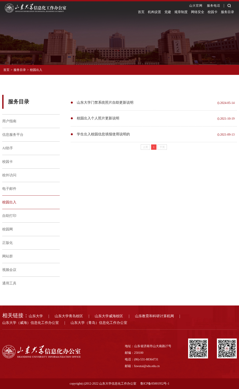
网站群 (7, 256)
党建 (167, 12)
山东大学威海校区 (109, 316)
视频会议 (9, 270)
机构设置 (154, 12)
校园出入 (36, 70)
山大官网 (195, 5)
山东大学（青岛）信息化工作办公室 (99, 323)
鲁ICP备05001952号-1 (154, 383)
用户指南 (9, 121)
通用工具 (9, 283)
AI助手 (7, 148)
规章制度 (181, 12)
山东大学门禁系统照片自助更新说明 (105, 103)
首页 (141, 12)
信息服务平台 (12, 134)
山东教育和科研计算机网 (154, 316)
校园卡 (213, 12)
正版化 (7, 243)
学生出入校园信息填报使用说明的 (103, 136)
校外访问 (9, 175)
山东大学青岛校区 (69, 316)
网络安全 (197, 12)
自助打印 (9, 216)
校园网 (7, 229)
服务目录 (227, 12)
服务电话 (213, 5)
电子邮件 (9, 189)
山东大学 (36, 316)
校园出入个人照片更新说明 (98, 119)
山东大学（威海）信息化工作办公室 (30, 323)
